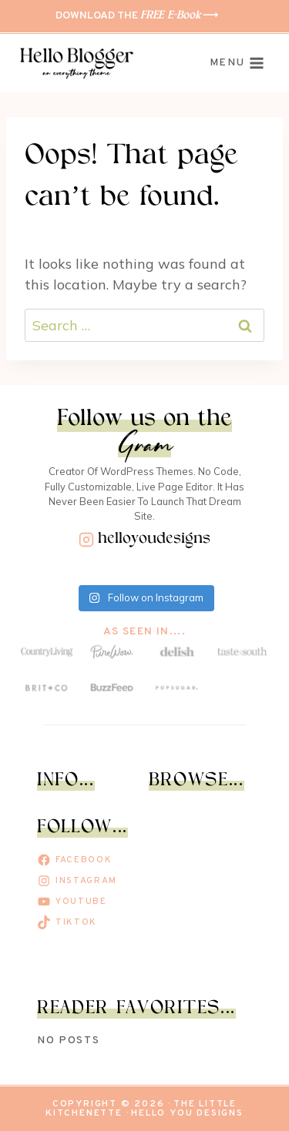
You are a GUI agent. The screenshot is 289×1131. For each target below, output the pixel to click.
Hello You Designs (187, 1113)
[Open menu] (237, 64)
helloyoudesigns (154, 539)
